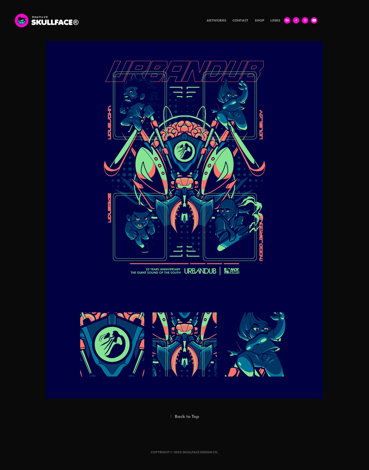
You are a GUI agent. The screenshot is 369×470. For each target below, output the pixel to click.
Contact (240, 20)
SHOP (259, 20)
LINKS (275, 20)
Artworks (216, 20)
